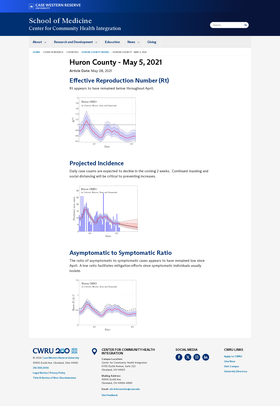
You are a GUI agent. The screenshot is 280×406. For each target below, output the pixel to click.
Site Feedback (110, 395)
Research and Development (77, 42)
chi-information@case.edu (124, 389)
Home (36, 52)
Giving (151, 42)
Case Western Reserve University (60, 357)
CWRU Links (233, 350)
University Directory (235, 371)
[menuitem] (39, 42)
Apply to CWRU (233, 356)
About (41, 42)
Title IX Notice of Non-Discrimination (54, 377)
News (135, 42)
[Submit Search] (245, 25)
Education (112, 42)
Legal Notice (40, 372)
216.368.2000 (41, 367)
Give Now (229, 361)
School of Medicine (60, 20)
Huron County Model (95, 52)
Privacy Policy (57, 372)
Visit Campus (231, 366)
